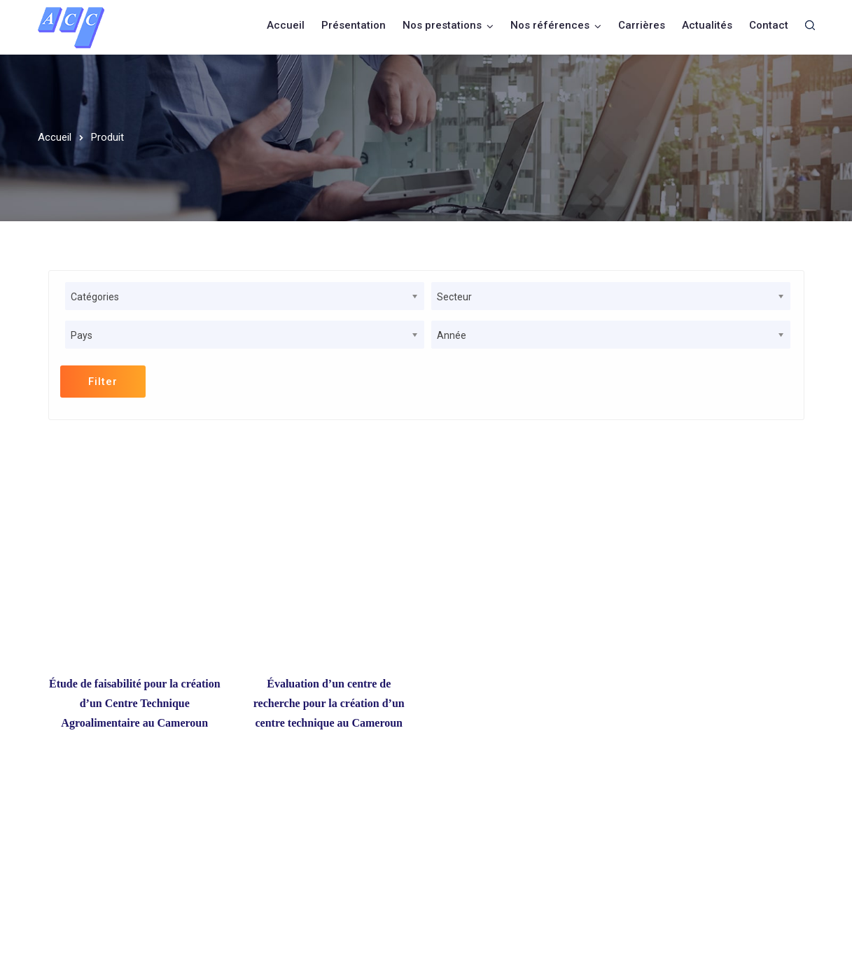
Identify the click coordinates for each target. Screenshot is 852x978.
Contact (768, 25)
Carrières (641, 25)
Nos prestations (442, 25)
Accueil (286, 25)
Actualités (707, 25)
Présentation (353, 25)
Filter (103, 381)
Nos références (549, 25)
